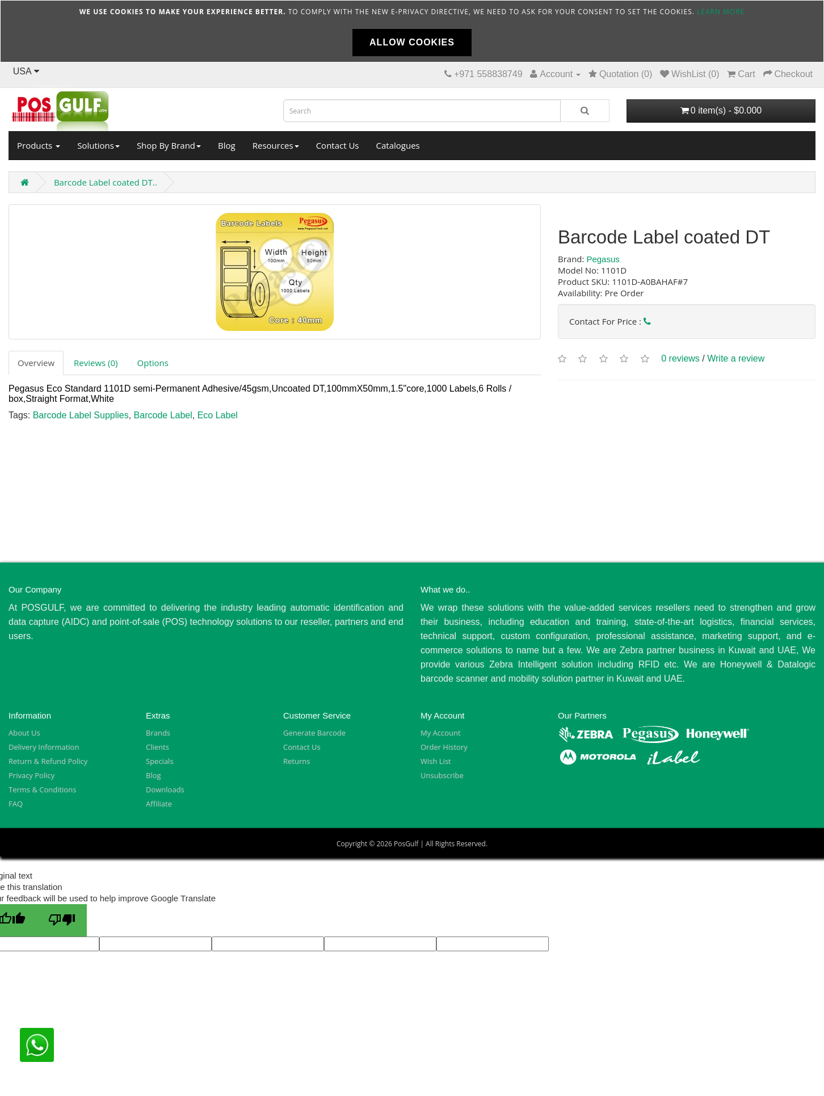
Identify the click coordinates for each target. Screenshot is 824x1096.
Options (153, 362)
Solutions (98, 145)
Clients (157, 747)
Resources (276, 145)
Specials (160, 761)
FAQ (16, 804)
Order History (444, 747)
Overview (36, 362)
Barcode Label (163, 415)
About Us (24, 733)
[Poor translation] (62, 920)
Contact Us (337, 145)
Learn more (721, 11)
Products (38, 145)
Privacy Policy (31, 775)
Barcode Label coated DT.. (105, 182)
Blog (227, 145)
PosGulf (406, 844)
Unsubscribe (442, 775)
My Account (441, 733)
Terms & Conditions (42, 789)
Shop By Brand (169, 145)
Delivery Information (44, 747)
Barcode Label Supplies (81, 415)
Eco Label (217, 415)
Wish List (436, 761)
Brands (158, 733)
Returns (296, 761)
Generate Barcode (314, 733)
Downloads (165, 789)
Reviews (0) (95, 362)
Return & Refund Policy (48, 761)
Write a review (735, 359)
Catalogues (398, 145)
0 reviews (680, 359)
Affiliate (159, 804)
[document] (412, 31)
